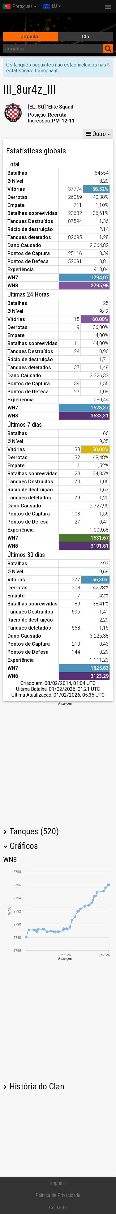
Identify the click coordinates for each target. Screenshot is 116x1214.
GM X (52, 134)
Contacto (58, 1208)
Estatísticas (20, 134)
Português (17, 6)
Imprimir (58, 1183)
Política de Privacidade (58, 1195)
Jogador (30, 37)
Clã (85, 37)
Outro (96, 134)
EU (50, 6)
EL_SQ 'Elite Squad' (51, 107)
